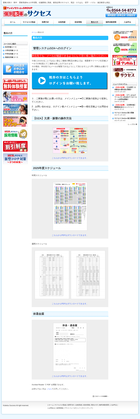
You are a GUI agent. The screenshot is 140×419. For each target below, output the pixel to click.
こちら (49, 389)
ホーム (34, 32)
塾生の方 (94, 22)
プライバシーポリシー (72, 408)
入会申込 (127, 22)
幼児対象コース (11, 47)
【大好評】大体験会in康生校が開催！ (125, 88)
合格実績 (61, 22)
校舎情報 (78, 22)
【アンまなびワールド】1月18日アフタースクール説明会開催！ (125, 97)
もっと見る (131, 124)
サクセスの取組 (29, 22)
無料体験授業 (111, 22)
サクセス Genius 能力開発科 (125, 118)
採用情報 (59, 408)
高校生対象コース (11, 57)
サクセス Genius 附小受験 (124, 113)
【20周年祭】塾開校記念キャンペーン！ (125, 106)
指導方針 (45, 22)
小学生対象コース (11, 50)
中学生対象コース (11, 54)
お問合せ (52, 408)
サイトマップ (87, 408)
